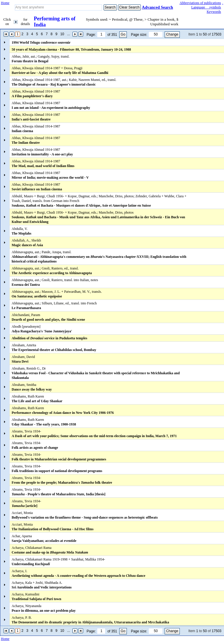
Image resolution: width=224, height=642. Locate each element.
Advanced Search (157, 7)
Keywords (214, 12)
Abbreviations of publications (200, 3)
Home (5, 3)
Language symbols (206, 7)
